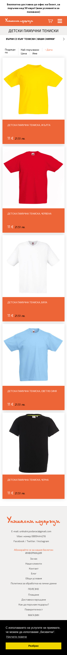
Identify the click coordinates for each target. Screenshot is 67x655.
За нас (33, 558)
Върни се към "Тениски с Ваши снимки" (30, 39)
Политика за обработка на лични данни (34, 583)
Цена (24, 53)
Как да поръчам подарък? (34, 604)
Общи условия (33, 578)
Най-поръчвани (30, 49)
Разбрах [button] (33, 645)
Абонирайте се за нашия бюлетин (33, 549)
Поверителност (34, 609)
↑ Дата (49, 49)
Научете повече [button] (16, 636)
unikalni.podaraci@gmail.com (35, 531)
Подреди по (10, 51)
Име (35, 53)
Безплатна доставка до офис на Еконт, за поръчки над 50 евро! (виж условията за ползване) (33, 8)
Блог (33, 573)
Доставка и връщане (33, 599)
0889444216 (38, 536)
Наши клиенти (33, 563)
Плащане (33, 594)
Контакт (34, 568)
